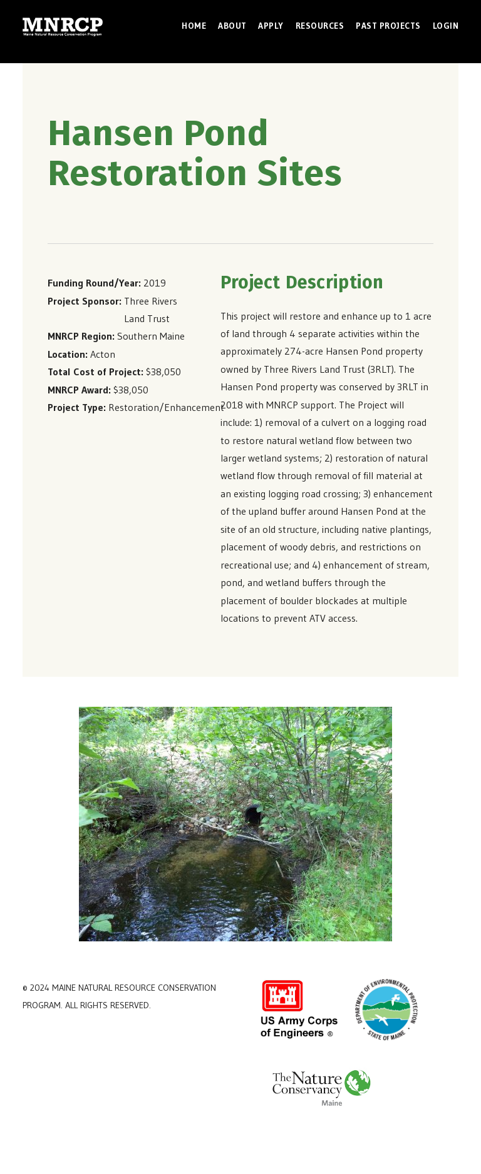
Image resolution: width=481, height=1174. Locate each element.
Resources (320, 26)
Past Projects (388, 26)
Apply (271, 26)
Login (446, 26)
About (232, 26)
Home (194, 26)
